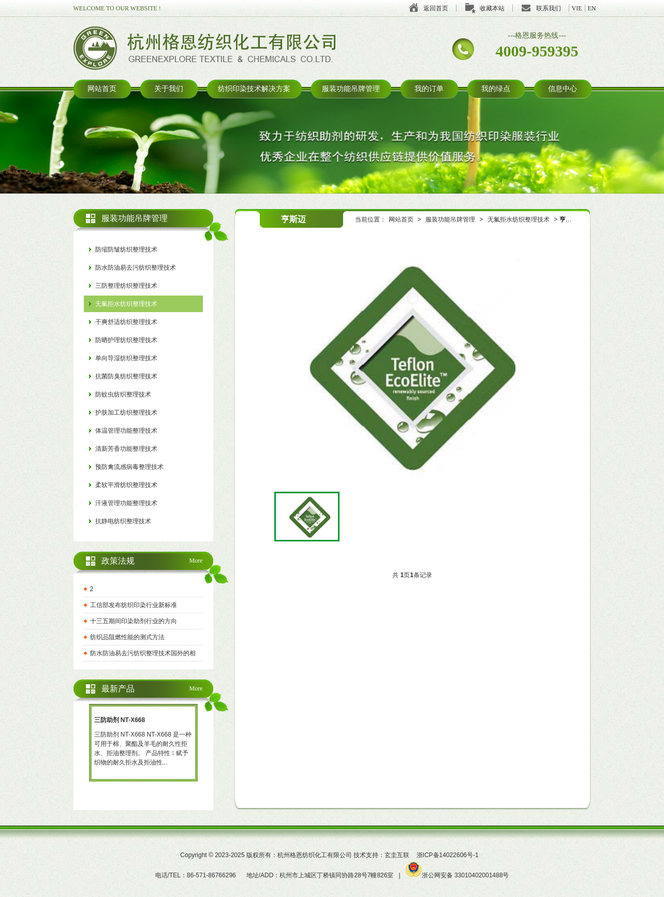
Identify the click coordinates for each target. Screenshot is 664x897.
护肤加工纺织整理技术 (126, 412)
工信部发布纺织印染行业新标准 (133, 605)
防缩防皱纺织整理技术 (126, 249)
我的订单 (429, 89)
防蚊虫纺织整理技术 (123, 394)
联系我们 (548, 8)
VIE (577, 8)
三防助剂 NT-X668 (119, 720)
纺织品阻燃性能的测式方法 (127, 637)
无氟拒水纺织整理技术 (519, 219)
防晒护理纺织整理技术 (126, 340)
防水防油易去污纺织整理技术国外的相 (143, 653)
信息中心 (562, 89)
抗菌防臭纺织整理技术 (126, 376)
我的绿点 (495, 89)
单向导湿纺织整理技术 (126, 358)
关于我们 (168, 89)
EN (592, 8)
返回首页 (435, 8)
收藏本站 (492, 8)
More (196, 560)
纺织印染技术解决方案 (254, 89)
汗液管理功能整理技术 (126, 503)
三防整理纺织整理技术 (126, 285)
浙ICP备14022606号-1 (448, 855)
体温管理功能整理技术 (126, 430)
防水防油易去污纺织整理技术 (135, 267)
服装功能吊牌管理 (351, 89)
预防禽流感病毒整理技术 (129, 466)
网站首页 (101, 89)
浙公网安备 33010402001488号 (457, 875)
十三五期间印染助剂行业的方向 (133, 621)
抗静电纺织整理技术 (123, 521)
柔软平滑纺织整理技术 (126, 485)
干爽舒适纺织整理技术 (126, 322)
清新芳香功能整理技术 (126, 448)
